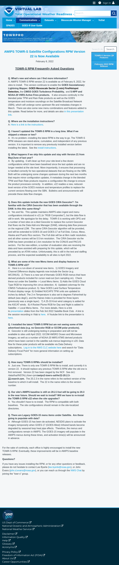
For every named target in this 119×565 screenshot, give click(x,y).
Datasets (50, 20)
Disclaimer (10, 533)
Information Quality (15, 537)
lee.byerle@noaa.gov (60, 467)
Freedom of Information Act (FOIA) (24, 555)
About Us (9, 558)
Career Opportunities (16, 561)
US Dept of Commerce (17, 522)
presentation (17, 311)
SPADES (10, 25)
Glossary (9, 543)
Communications (30, 20)
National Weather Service (19, 529)
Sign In (109, 3)
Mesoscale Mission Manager (77, 20)
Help (7, 540)
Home (10, 20)
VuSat (101, 20)
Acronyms (10, 547)
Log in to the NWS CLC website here (42, 347)
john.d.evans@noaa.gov (22, 470)
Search (110, 49)
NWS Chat (76, 470)
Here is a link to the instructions (27, 124)
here (43, 314)
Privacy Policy (12, 552)
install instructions (47, 148)
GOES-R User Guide (32, 25)
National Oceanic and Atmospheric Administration (33, 525)
